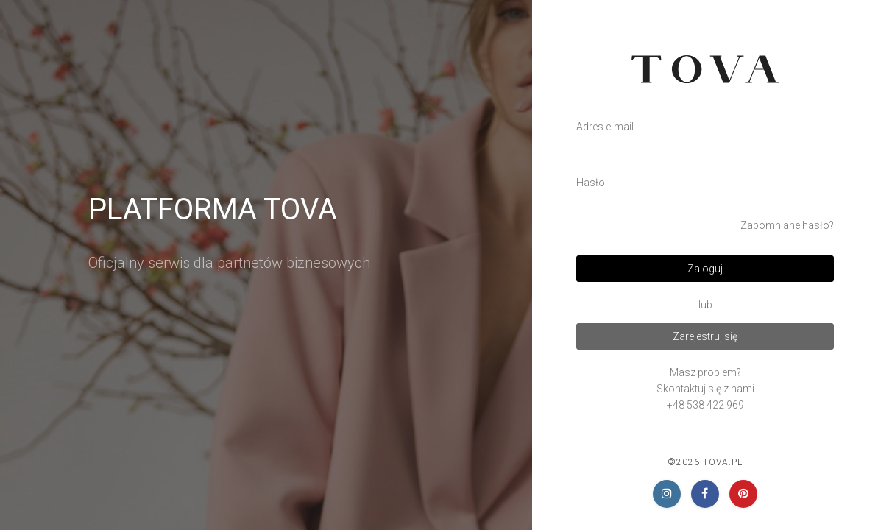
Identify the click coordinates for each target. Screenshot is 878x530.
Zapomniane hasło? (787, 225)
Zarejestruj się (705, 336)
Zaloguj (705, 269)
